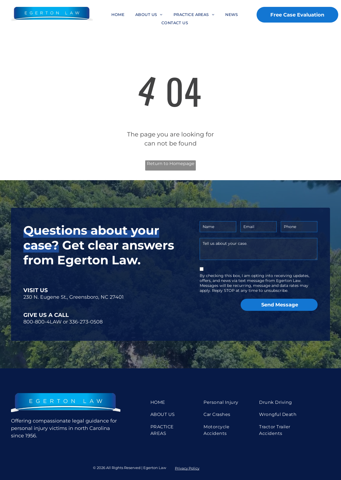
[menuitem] (118, 14)
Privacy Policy (187, 468)
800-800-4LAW (42, 322)
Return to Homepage (170, 163)
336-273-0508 (86, 322)
